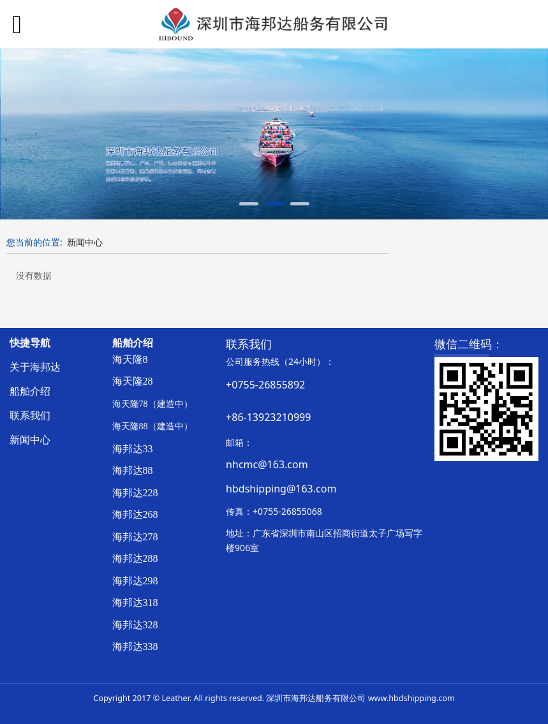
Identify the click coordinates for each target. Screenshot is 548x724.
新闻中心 (85, 242)
